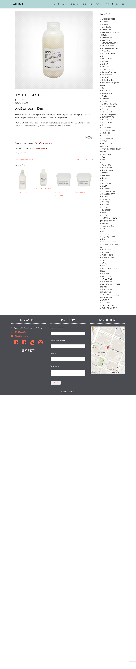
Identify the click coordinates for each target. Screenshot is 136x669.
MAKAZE (104, 141)
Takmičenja (105, 234)
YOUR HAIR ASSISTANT (109, 308)
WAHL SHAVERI (107, 279)
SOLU (103, 228)
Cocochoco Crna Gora (109, 72)
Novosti (91, 4)
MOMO (104, 162)
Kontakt (106, 4)
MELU (104, 157)
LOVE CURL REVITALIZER (24, 160)
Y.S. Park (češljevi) (108, 305)
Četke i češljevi (106, 67)
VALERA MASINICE (108, 258)
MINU (103, 159)
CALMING (105, 64)
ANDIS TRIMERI (107, 40)
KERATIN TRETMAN (108, 130)
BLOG (84, 4)
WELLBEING (106, 303)
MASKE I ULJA (106, 154)
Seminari (105, 223)
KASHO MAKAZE (107, 128)
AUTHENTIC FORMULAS (110, 45)
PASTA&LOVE (106, 197)
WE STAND (105, 300)
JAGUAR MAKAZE (108, 122)
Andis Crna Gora (107, 27)
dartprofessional (107, 75)
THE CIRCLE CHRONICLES (110, 242)
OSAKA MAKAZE (107, 183)
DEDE (103, 88)
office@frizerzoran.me (21, 336)
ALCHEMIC (105, 24)
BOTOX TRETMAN (108, 59)
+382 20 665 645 (20, 332)
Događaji (104, 96)
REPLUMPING (106, 210)
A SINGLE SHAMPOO (108, 19)
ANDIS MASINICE (107, 29)
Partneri (98, 4)
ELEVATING (105, 98)
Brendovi (105, 61)
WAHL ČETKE (106, 266)
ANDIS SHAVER (107, 37)
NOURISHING (106, 175)
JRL (103, 125)
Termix (104, 239)
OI (102, 181)
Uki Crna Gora (106, 250)
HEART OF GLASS (108, 120)
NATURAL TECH (107, 167)
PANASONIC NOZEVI (108, 194)
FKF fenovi (105, 109)
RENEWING (105, 207)
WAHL (104, 263)
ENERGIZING (106, 101)
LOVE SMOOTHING (108, 138)
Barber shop (106, 51)
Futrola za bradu (107, 112)
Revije (104, 212)
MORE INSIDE (106, 165)
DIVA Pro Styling (107, 93)
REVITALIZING (106, 215)
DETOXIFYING (106, 90)
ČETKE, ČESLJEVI (107, 69)
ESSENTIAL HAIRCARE (109, 104)
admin (26, 100)
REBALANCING (106, 205)
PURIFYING (105, 202)
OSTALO (104, 186)
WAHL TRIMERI (107, 281)
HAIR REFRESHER (108, 117)
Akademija (71, 4)
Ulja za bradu (106, 252)
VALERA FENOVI (107, 255)
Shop (78, 4)
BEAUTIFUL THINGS (108, 53)
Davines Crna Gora (108, 80)
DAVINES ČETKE (107, 77)
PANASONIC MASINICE (109, 191)
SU (103, 231)
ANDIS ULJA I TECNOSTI (110, 43)
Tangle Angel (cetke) (108, 236)
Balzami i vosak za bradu (110, 48)
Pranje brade (106, 199)
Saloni (64, 4)
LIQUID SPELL (106, 133)
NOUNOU (105, 173)
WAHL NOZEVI (106, 276)
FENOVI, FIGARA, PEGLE (110, 106)
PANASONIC (106, 189)
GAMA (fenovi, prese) (109, 114)
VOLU (103, 260)
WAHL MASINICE (107, 273)
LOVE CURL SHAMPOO (83, 160)
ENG (117, 4)
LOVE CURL (23, 153)
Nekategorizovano (107, 170)
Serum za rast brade (108, 226)
